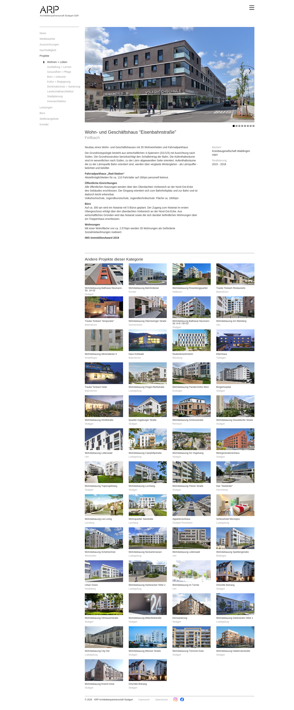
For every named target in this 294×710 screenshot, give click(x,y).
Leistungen (46, 107)
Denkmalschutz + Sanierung (63, 86)
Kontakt (44, 124)
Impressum (144, 699)
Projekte (44, 55)
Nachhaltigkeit (48, 50)
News (43, 33)
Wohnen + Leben (57, 62)
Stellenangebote (49, 118)
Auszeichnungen (49, 44)
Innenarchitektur (56, 101)
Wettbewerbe (47, 38)
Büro (42, 113)
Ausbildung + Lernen (59, 66)
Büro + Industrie (56, 76)
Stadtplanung (55, 96)
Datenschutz (161, 699)
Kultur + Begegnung (58, 81)
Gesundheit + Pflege (59, 71)
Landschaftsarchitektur (60, 91)
